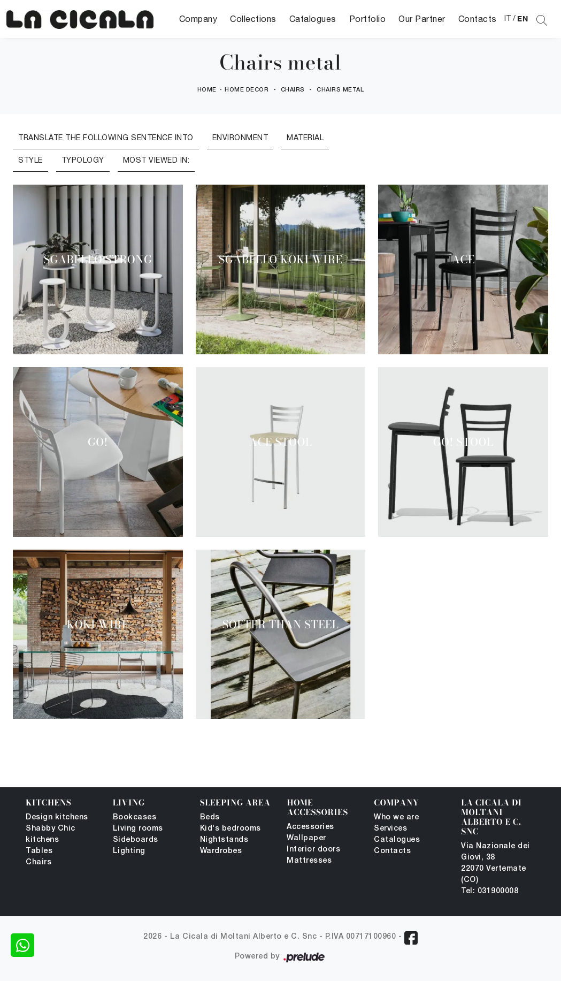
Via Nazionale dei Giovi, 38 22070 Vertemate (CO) (495, 863)
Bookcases (135, 817)
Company (198, 19)
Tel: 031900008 (489, 891)
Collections (253, 19)
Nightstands (224, 839)
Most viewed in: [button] (156, 160)
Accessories (310, 827)
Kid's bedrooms (230, 828)
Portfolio (367, 19)
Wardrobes (221, 851)
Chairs (293, 90)
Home (207, 90)
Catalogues (312, 19)
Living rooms (138, 828)
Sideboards (135, 839)
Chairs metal (340, 90)
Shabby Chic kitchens (50, 834)
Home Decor (246, 90)
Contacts (477, 19)
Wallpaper (306, 838)
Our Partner (421, 19)
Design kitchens (57, 817)
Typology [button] (83, 160)
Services (390, 828)
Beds (210, 817)
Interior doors (313, 849)
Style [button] (30, 160)
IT (507, 18)
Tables (39, 851)
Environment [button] (240, 137)
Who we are (396, 817)
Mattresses (309, 860)
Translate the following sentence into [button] (106, 137)
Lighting (129, 851)
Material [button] (305, 137)
